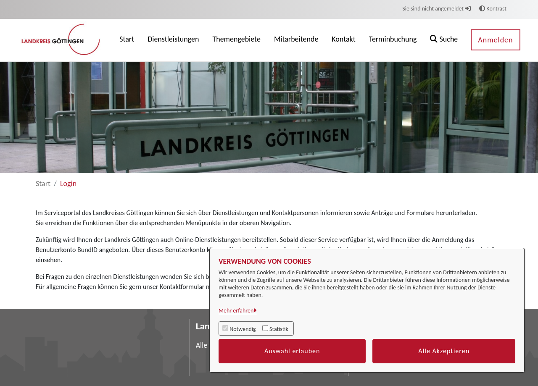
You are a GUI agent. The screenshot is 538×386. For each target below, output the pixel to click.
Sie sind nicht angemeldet (436, 8)
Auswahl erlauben (292, 351)
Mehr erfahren (236, 310)
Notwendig (242, 329)
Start (43, 183)
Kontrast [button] (492, 8)
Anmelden (495, 40)
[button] (443, 40)
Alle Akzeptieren (443, 351)
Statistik (278, 329)
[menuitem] (127, 40)
